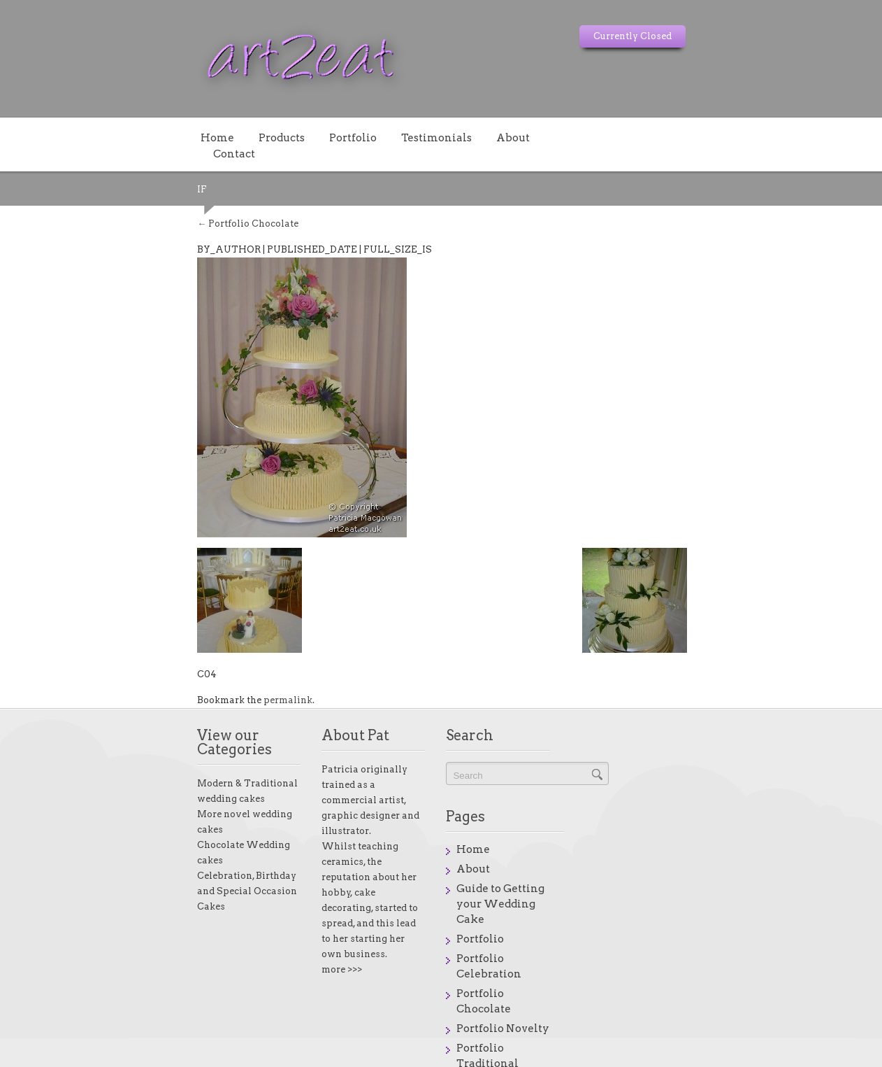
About (371, 137)
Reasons (664, 944)
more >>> (267, 876)
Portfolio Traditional (697, 904)
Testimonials (294, 137)
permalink (146, 684)
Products (140, 137)
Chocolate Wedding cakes (115, 784)
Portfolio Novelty (688, 885)
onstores (800, 1056)
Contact (433, 137)
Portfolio (211, 137)
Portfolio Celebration (699, 846)
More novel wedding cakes (116, 768)
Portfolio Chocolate (106, 207)
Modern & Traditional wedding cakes (140, 753)
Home (75, 137)
